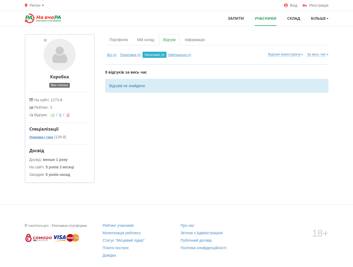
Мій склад (145, 40)
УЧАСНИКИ (266, 18)
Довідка (109, 255)
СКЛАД (293, 18)
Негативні (154, 55)
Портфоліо (118, 40)
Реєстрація (315, 5)
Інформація (195, 40)
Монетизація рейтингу (122, 233)
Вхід (290, 5)
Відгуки (169, 40)
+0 (52, 115)
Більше (319, 18)
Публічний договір (196, 240)
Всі (111, 55)
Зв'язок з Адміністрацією (202, 233)
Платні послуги (115, 248)
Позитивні (130, 55)
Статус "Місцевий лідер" (124, 240)
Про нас (187, 225)
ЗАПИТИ (236, 18)
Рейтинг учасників (118, 225)
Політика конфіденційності (203, 248)
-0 (67, 115)
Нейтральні (179, 55)
